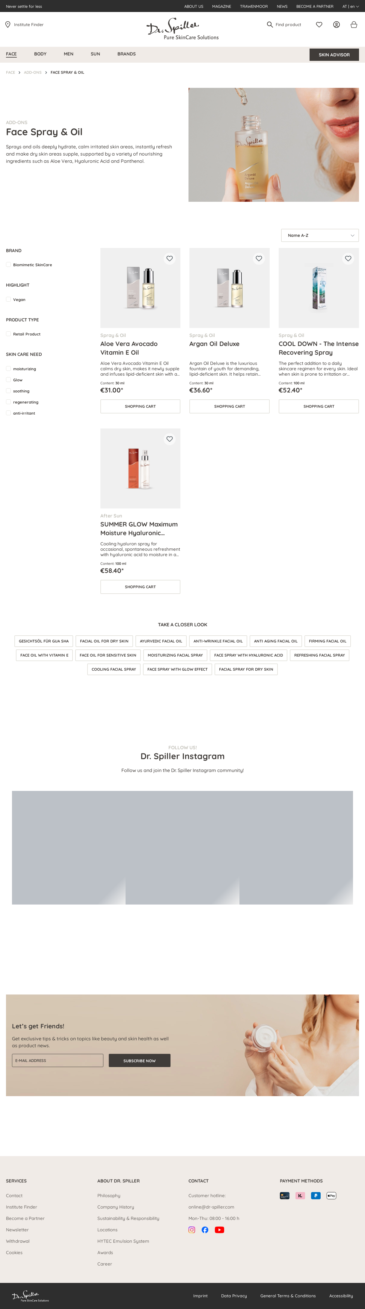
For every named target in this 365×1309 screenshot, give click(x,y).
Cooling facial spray (114, 669)
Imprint (200, 1296)
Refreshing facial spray (319, 655)
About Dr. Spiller (118, 1181)
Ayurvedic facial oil (161, 641)
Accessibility (341, 1296)
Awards (105, 1252)
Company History (115, 1207)
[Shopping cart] (354, 25)
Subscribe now (139, 1060)
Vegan (19, 299)
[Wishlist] (320, 25)
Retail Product (26, 334)
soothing (21, 391)
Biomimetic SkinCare (32, 264)
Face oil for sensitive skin (108, 655)
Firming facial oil (327, 641)
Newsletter (17, 1230)
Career (104, 1264)
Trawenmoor (254, 6)
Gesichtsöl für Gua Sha (44, 641)
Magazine (221, 6)
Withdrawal (18, 1241)
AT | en (351, 6)
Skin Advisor (334, 55)
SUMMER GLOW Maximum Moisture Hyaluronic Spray (139, 528)
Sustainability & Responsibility (128, 1218)
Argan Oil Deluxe (214, 343)
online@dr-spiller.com (211, 1207)
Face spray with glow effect (177, 669)
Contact (14, 1195)
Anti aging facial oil (276, 641)
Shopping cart (140, 406)
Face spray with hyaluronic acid (248, 655)
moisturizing (24, 368)
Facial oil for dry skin (104, 641)
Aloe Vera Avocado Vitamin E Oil (129, 348)
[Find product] (291, 24)
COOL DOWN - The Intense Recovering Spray (319, 348)
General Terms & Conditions (288, 1296)
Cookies (14, 1252)
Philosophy (108, 1195)
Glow (17, 379)
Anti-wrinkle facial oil (218, 641)
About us (193, 6)
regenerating (25, 402)
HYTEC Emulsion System (123, 1241)
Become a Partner (315, 6)
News (282, 6)
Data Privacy (234, 1296)
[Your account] (338, 25)
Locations (107, 1230)
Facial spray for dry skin (246, 669)
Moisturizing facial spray (175, 655)
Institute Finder (29, 24)
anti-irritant (24, 413)
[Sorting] (320, 235)
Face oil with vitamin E (44, 655)
